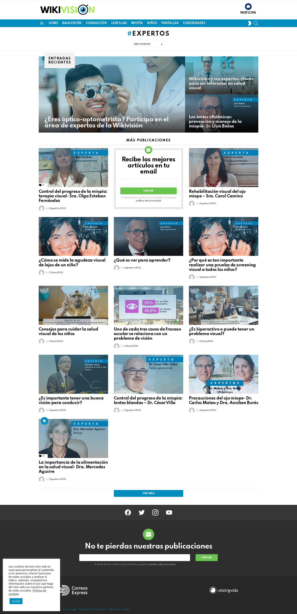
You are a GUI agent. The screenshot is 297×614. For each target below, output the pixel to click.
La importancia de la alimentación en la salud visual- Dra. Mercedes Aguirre (73, 467)
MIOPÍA (137, 23)
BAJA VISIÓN (71, 23)
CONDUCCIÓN (96, 23)
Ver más (148, 493)
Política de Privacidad (92, 609)
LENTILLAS (119, 23)
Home (53, 23)
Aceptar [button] (16, 601)
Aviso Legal (69, 609)
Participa (248, 12)
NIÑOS (152, 23)
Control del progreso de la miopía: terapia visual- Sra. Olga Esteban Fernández (73, 196)
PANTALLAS (169, 23)
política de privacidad (148, 200)
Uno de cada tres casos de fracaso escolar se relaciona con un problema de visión (147, 334)
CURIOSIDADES (194, 23)
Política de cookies (118, 609)
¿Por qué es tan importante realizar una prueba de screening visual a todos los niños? (222, 265)
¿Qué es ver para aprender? (142, 260)
